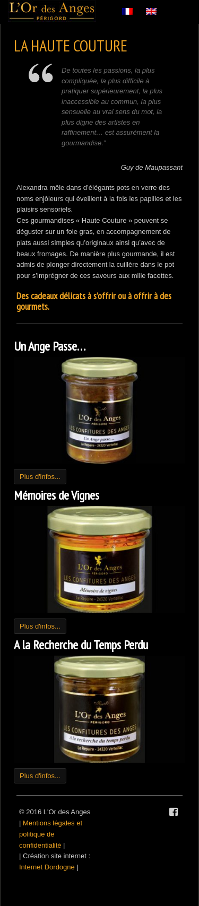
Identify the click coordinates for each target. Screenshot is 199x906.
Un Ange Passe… (49, 346)
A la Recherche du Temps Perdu (81, 645)
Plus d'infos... (40, 477)
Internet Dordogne (47, 867)
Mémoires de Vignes (56, 495)
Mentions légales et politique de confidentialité (50, 834)
